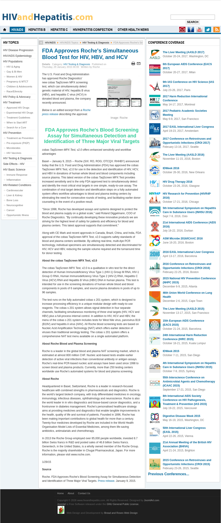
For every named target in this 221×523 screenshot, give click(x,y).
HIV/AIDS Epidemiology (17, 55)
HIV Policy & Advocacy (16, 96)
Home (60, 493)
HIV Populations (13, 61)
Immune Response (17, 174)
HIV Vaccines (14, 153)
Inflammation (14, 179)
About (71, 493)
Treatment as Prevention (20, 138)
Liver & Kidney (15, 195)
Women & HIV (14, 76)
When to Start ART (17, 122)
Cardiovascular (15, 190)
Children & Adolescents (19, 86)
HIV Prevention (12, 132)
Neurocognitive (15, 205)
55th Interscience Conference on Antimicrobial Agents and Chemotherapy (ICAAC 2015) (189, 381)
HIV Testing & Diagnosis (96, 42)
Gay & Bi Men (14, 71)
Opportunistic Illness (18, 215)
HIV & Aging (13, 66)
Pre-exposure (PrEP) (18, 143)
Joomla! (61, 504)
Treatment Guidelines (18, 117)
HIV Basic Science (14, 169)
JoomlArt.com (151, 500)
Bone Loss (12, 200)
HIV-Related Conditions (17, 185)
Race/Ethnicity (15, 91)
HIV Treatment (11, 102)
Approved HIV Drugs (18, 107)
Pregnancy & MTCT (17, 81)
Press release (106, 480)
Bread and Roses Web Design (121, 513)
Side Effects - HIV (13, 164)
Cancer (11, 210)
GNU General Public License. (123, 504)
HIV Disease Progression (18, 50)
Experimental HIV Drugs (20, 112)
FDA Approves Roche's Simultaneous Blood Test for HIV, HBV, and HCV (90, 54)
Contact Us (84, 493)
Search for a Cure (16, 127)
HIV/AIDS (50, 42)
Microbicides (13, 148)
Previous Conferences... (168, 474)
